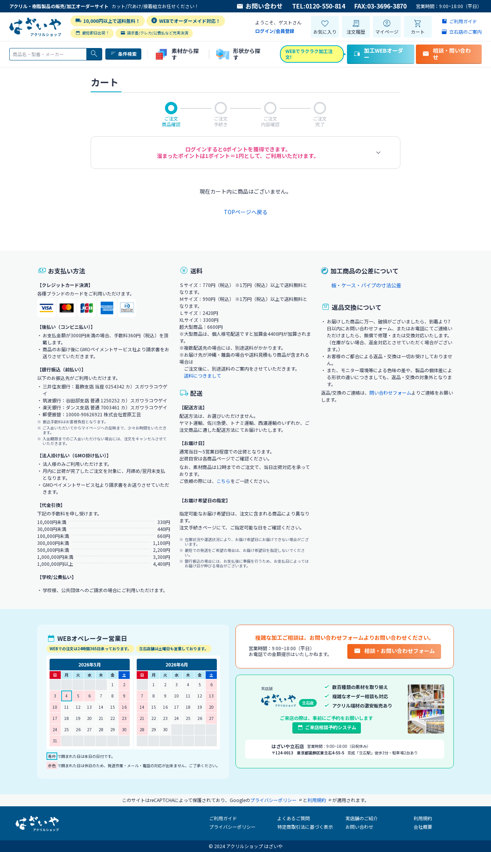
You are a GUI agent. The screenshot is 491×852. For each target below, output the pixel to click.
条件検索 (123, 53)
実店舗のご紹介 (361, 818)
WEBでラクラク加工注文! (309, 54)
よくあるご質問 (293, 818)
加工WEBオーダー (378, 53)
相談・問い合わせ (446, 53)
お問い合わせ (259, 6)
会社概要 (423, 826)
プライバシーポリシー (232, 826)
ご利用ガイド (223, 818)
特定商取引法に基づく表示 (305, 826)
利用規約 (423, 818)
